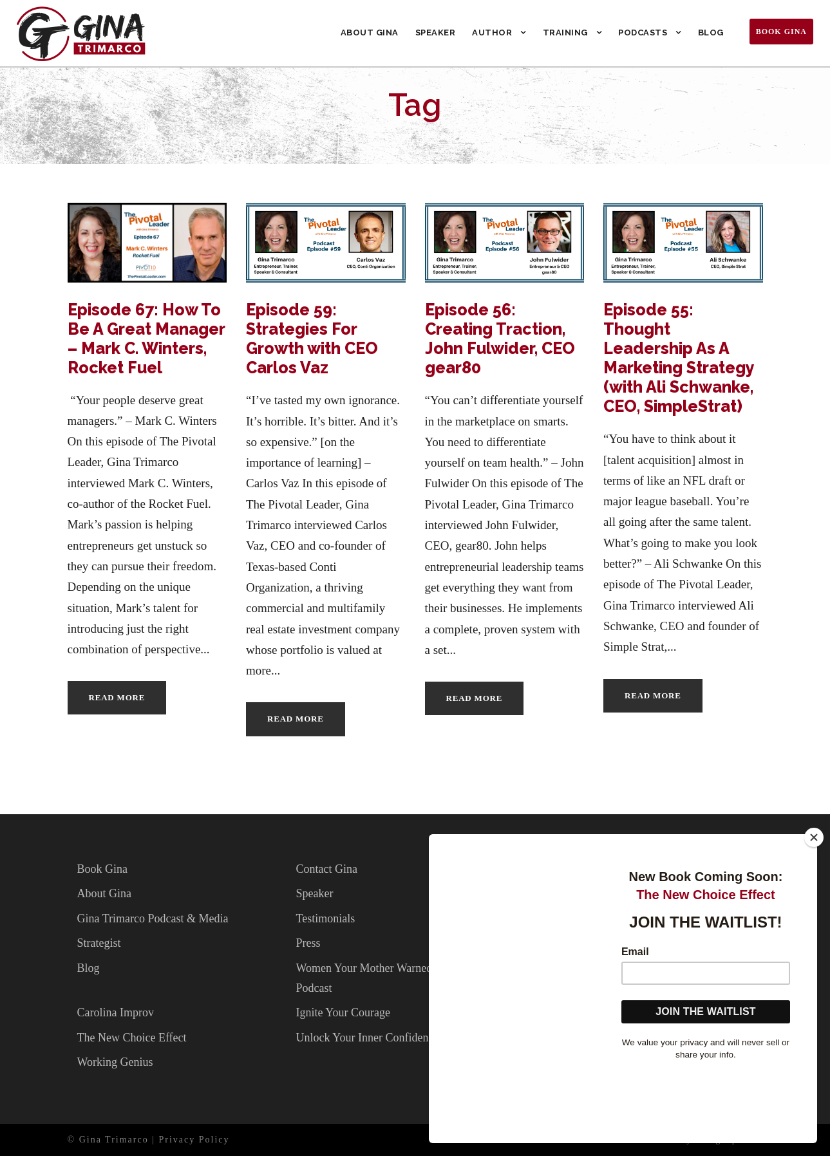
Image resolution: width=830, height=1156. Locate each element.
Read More (117, 697)
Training (565, 32)
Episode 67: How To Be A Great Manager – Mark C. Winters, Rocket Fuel (146, 338)
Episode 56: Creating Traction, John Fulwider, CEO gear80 (500, 338)
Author (492, 32)
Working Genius (115, 1062)
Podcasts (642, 32)
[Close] (814, 905)
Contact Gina (326, 868)
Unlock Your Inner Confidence (367, 1037)
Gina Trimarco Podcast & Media (153, 918)
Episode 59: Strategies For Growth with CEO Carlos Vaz (312, 338)
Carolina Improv (115, 1012)
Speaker (435, 32)
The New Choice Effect (132, 1037)
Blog (711, 32)
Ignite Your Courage (343, 1012)
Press (308, 943)
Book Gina (781, 31)
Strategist (99, 943)
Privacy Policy (194, 1139)
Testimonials (325, 918)
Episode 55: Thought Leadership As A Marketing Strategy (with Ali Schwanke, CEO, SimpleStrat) (678, 358)
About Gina (370, 32)
